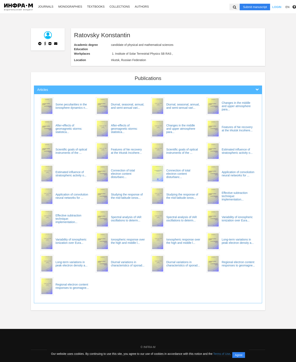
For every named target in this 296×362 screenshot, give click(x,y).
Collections (120, 6)
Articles (42, 89)
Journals (45, 6)
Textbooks (96, 6)
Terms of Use (221, 353)
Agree (238, 355)
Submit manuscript (255, 7)
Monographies (70, 6)
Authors (142, 6)
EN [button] (287, 7)
